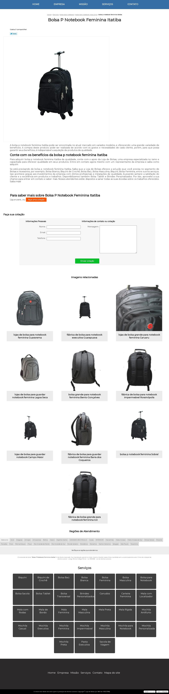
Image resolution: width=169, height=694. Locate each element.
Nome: (60, 227)
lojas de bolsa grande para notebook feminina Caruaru (139, 336)
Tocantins (134, 544)
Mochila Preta (63, 643)
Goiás (91, 540)
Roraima (93, 544)
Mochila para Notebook (125, 627)
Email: (60, 232)
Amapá (27, 540)
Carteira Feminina (126, 595)
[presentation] (42, 248)
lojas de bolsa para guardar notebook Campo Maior (30, 456)
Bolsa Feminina (105, 579)
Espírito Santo (62, 540)
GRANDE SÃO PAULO (78, 540)
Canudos (105, 593)
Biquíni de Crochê (43, 579)
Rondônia (84, 544)
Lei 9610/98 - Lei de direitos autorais (99, 559)
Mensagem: (112, 239)
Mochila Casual (22, 627)
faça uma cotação (36, 199)
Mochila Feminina (64, 627)
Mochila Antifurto (146, 611)
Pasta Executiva (84, 643)
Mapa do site (112, 672)
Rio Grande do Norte (41, 544)
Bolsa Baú (64, 577)
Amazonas (37, 540)
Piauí (30, 544)
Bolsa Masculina (126, 579)
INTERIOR (100, 540)
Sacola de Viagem (105, 643)
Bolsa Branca (84, 579)
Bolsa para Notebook (146, 579)
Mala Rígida (126, 609)
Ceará (52, 540)
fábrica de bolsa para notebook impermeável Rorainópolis (139, 396)
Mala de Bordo (43, 611)
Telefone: (59, 238)
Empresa (59, 4)
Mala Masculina (84, 611)
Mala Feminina (64, 611)
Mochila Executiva (43, 627)
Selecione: (4, 540)
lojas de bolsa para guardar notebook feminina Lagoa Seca (30, 396)
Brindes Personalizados (85, 595)
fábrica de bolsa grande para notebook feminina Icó (84, 518)
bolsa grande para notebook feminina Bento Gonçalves (84, 396)
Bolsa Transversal (64, 595)
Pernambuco (20, 544)
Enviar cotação (87, 261)
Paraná (159, 540)
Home (35, 4)
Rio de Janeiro (72, 544)
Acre (12, 540)
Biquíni (22, 577)
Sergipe (115, 544)
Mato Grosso (120, 540)
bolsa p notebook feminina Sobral (139, 454)
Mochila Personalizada (147, 627)
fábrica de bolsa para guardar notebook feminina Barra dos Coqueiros (84, 457)
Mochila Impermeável (85, 627)
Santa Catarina (105, 544)
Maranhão (110, 540)
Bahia (45, 540)
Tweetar (13, 33)
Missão (83, 4)
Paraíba (4, 544)
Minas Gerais (149, 540)
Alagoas (19, 540)
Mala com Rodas (22, 611)
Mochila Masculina (105, 627)
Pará (11, 544)
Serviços (107, 4)
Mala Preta (105, 609)
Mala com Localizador (146, 595)
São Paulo (124, 544)
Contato (132, 4)
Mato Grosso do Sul (135, 540)
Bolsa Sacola (22, 593)
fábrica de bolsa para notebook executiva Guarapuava (84, 336)
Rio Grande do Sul (58, 544)
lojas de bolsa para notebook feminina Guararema (29, 336)
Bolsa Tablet (43, 593)
